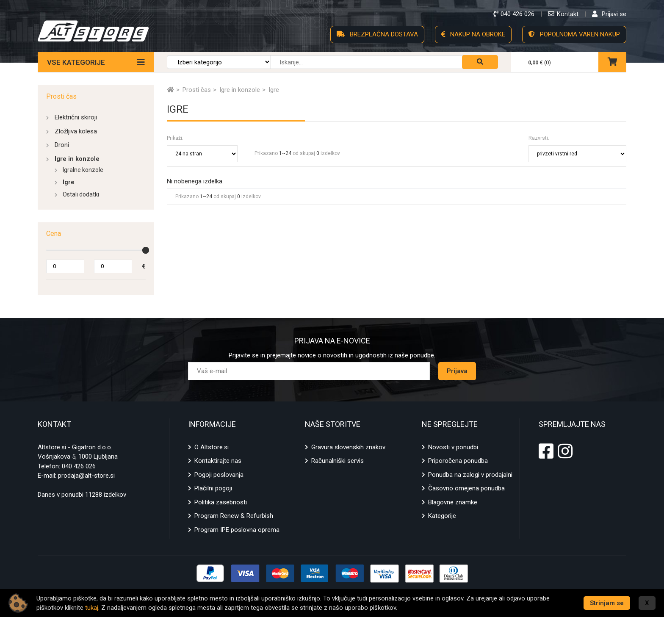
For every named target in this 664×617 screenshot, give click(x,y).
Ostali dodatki (81, 194)
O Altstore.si (211, 447)
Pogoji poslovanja (218, 475)
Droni (62, 145)
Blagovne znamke (452, 502)
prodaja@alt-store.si (86, 475)
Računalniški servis (337, 461)
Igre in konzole (77, 159)
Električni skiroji (76, 117)
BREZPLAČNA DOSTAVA (377, 34)
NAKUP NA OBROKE (473, 34)
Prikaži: (175, 138)
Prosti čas (61, 96)
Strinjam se (607, 603)
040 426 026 (79, 466)
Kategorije (442, 516)
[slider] (145, 250)
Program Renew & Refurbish (233, 516)
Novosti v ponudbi (453, 447)
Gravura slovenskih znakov (348, 447)
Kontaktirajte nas (217, 461)
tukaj (91, 607)
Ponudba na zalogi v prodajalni (470, 475)
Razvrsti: (538, 138)
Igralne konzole (83, 169)
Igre (68, 182)
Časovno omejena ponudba (466, 488)
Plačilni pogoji (213, 488)
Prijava (457, 371)
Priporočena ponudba (458, 461)
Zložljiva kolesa (76, 131)
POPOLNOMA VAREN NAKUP (574, 34)
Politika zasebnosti (220, 502)
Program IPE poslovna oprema (236, 530)
